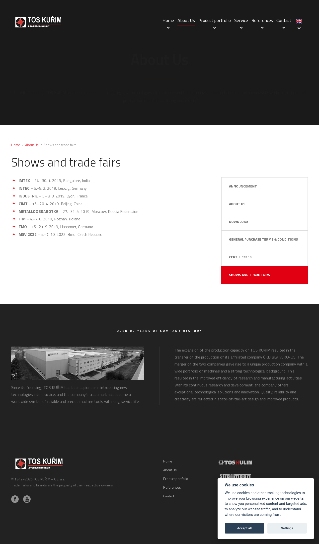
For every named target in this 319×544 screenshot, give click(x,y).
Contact (283, 20)
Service (241, 20)
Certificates (240, 257)
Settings (287, 528)
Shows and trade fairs (249, 274)
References (262, 20)
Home (168, 20)
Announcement (243, 186)
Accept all (244, 528)
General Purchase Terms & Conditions (263, 239)
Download (238, 221)
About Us (186, 20)
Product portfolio (214, 20)
